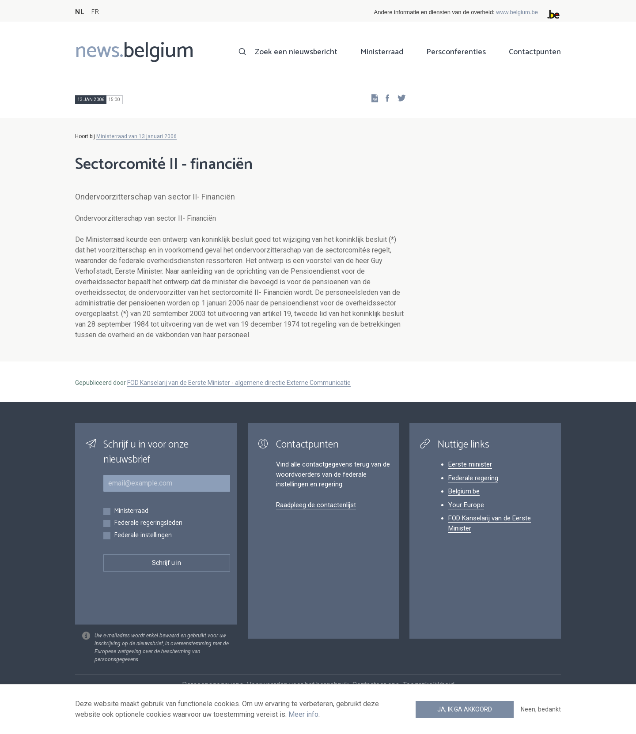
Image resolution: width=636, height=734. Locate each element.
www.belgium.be (517, 12)
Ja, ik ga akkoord (464, 709)
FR (95, 12)
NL (79, 12)
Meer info (303, 714)
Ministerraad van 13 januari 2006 (136, 136)
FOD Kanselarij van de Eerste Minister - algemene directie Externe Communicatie (239, 382)
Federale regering (473, 478)
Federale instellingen (143, 536)
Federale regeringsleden (148, 523)
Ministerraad (381, 52)
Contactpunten (535, 52)
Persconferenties (456, 52)
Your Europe (466, 505)
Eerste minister (470, 464)
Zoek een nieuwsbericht (296, 52)
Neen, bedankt (541, 709)
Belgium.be (464, 491)
